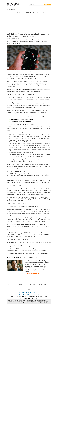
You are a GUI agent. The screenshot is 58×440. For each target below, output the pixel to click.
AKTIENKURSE (12, 7)
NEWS (8, 7)
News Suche (47, 4)
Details (40, 302)
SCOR (8, 31)
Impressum (22, 296)
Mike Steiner (27, 298)
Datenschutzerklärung (30, 296)
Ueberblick (23, 12)
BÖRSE (16, 7)
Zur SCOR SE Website (43, 253)
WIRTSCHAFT (20, 7)
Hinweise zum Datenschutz (41, 296)
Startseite (16, 12)
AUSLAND (44, 7)
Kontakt (17, 296)
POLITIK (24, 7)
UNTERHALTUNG (33, 7)
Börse (20, 12)
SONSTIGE (15, 9)
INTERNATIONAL (10, 9)
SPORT (28, 7)
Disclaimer (22, 298)
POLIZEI (47, 7)
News (13, 296)
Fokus (10, 31)
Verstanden (43, 302)
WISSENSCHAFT (39, 7)
